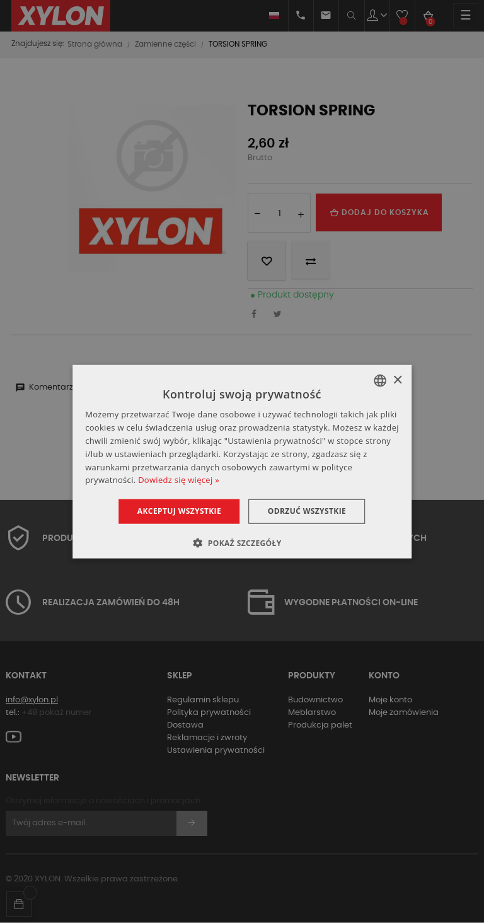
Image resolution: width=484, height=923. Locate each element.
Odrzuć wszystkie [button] (307, 511)
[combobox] (380, 380)
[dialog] (242, 462)
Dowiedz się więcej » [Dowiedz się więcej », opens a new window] (178, 479)
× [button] (397, 380)
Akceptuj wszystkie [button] (179, 511)
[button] (241, 542)
